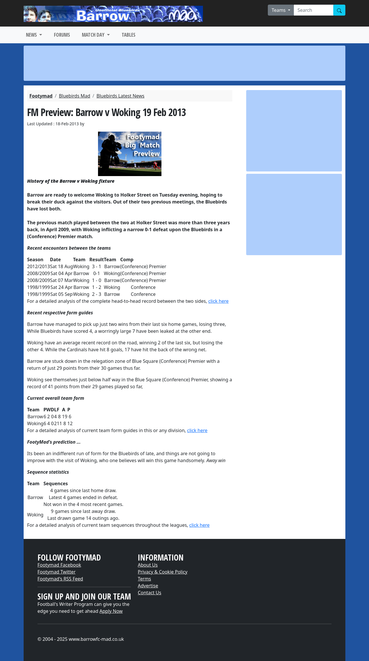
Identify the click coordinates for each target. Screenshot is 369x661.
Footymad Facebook (59, 565)
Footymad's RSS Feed (60, 579)
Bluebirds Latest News (120, 96)
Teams (279, 10)
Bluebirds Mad (74, 96)
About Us (148, 565)
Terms (144, 579)
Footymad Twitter (56, 572)
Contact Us (149, 592)
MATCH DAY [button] (94, 34)
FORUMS (62, 34)
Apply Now (111, 611)
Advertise (148, 585)
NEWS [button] (32, 34)
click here (218, 301)
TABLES (128, 34)
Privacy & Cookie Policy (162, 572)
